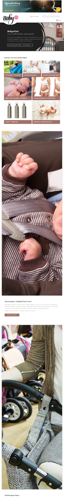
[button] (44, 16)
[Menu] (59, 20)
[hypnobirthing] (32, 6)
